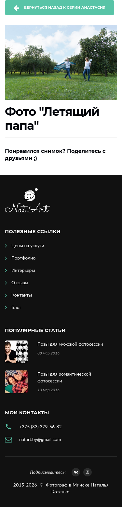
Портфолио (23, 257)
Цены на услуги (27, 245)
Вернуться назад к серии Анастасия (64, 7)
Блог (16, 307)
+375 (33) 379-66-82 (40, 426)
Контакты (21, 295)
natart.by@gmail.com (40, 439)
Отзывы (19, 282)
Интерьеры (23, 270)
